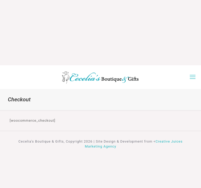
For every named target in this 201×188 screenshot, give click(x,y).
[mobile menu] (192, 77)
